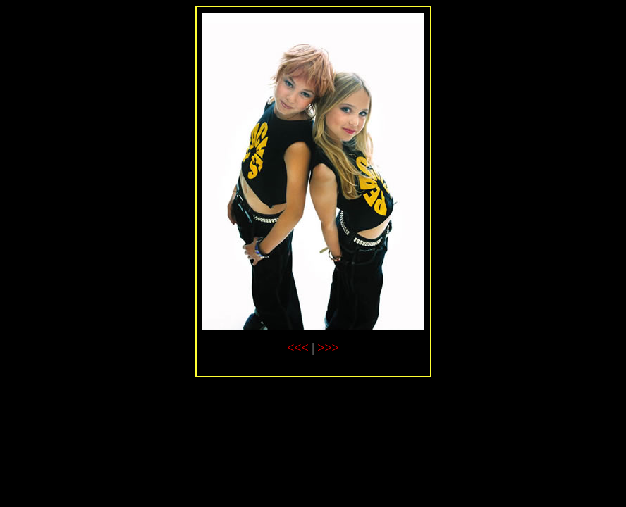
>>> (327, 348)
